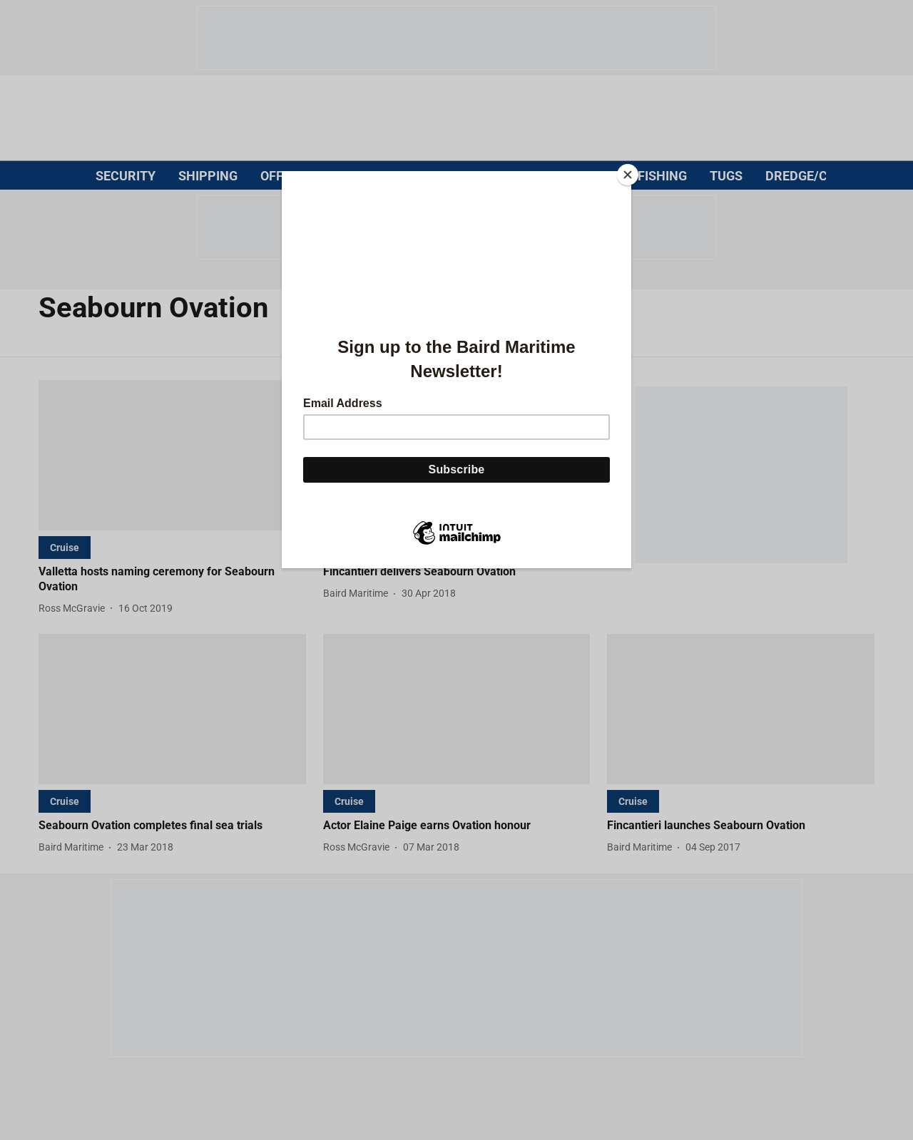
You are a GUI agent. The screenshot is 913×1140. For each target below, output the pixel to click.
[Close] (627, 174)
